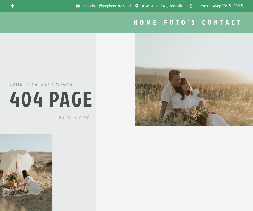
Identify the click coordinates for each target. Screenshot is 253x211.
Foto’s (180, 22)
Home (146, 22)
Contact (222, 22)
